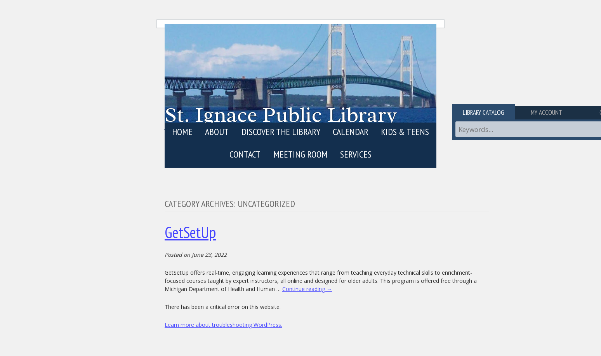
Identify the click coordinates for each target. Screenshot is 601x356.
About (217, 132)
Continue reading (307, 289)
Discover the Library (280, 132)
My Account (546, 112)
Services (356, 154)
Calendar (350, 132)
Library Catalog (483, 112)
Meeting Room (300, 154)
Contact (245, 154)
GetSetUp (190, 232)
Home (182, 132)
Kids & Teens (405, 132)
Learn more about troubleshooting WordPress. (223, 324)
